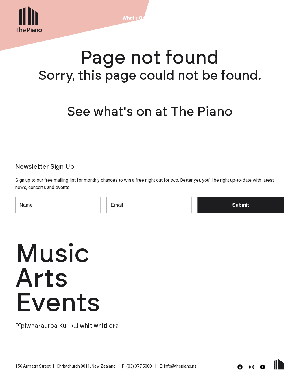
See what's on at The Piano (149, 111)
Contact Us (258, 18)
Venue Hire (166, 18)
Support (226, 18)
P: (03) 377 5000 (137, 366)
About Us (198, 18)
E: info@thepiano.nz (178, 366)
